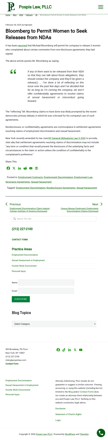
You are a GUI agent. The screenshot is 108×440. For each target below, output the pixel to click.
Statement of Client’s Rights (68, 414)
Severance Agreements (17, 181)
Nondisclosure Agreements (61, 187)
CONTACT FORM (20, 239)
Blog (70, 392)
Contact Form (86, 392)
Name (14, 282)
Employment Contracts (30, 177)
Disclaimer (60, 408)
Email (43, 291)
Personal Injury (19, 271)
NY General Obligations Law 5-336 (66, 138)
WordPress (70, 434)
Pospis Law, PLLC (44, 434)
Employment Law (83, 177)
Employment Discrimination (58, 177)
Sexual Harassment (41, 181)
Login (58, 420)
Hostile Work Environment (24, 266)
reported (22, 45)
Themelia (84, 434)
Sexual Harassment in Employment (28, 260)
